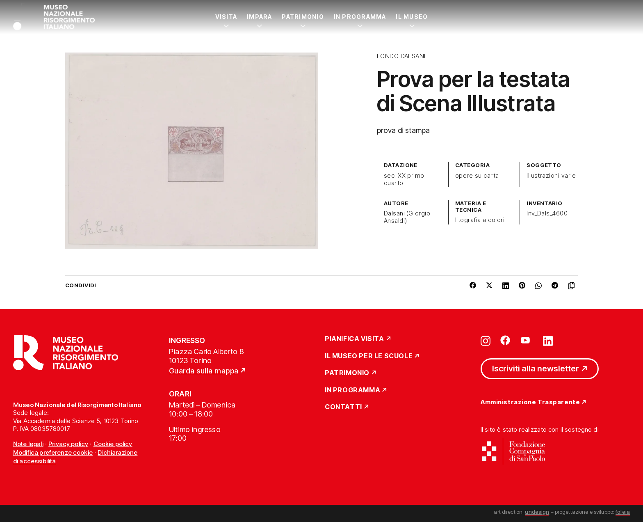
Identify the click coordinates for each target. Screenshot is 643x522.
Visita (226, 16)
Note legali (28, 444)
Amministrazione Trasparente (530, 402)
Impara (259, 16)
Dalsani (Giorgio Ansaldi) (407, 217)
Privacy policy (68, 444)
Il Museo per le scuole (369, 356)
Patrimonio (303, 16)
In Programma (360, 16)
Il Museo (412, 16)
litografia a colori (479, 220)
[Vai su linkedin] (548, 340)
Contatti (343, 407)
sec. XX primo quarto (404, 179)
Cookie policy (112, 444)
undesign (537, 511)
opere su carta (477, 175)
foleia (623, 511)
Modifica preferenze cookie (53, 452)
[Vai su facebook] (505, 340)
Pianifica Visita (354, 339)
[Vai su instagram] (485, 340)
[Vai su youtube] (526, 340)
